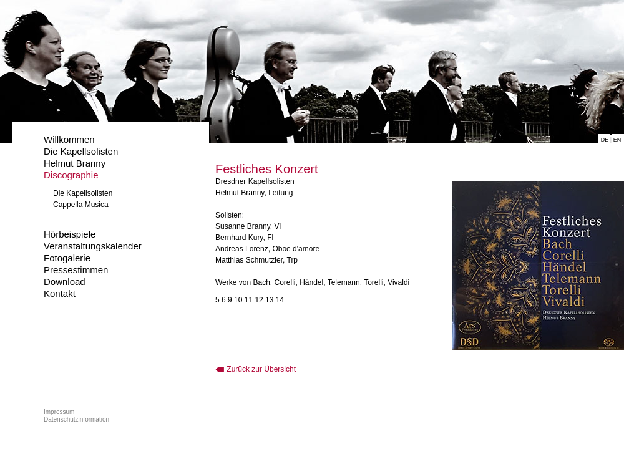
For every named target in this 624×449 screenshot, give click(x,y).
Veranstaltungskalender (93, 246)
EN (617, 140)
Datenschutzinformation (76, 419)
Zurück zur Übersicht (255, 369)
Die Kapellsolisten (81, 151)
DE (605, 140)
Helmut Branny (74, 163)
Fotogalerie (67, 258)
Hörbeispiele (69, 234)
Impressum (59, 411)
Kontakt (60, 293)
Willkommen (69, 139)
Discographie (71, 175)
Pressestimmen (76, 269)
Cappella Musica (81, 204)
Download (64, 281)
